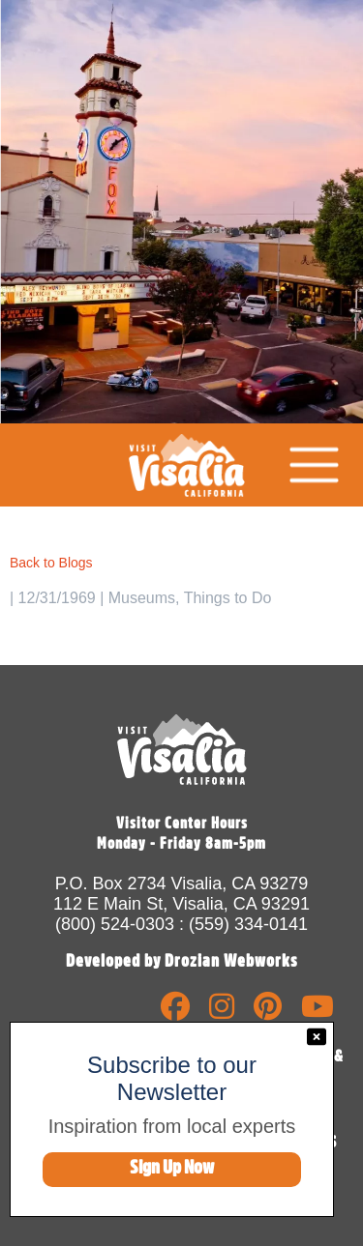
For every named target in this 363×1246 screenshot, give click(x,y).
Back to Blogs (51, 562)
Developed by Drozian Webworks (182, 961)
